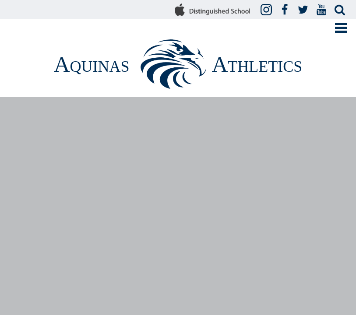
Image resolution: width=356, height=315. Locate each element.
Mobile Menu (341, 28)
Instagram (267, 10)
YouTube (323, 10)
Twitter (304, 10)
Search (341, 10)
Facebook (286, 10)
